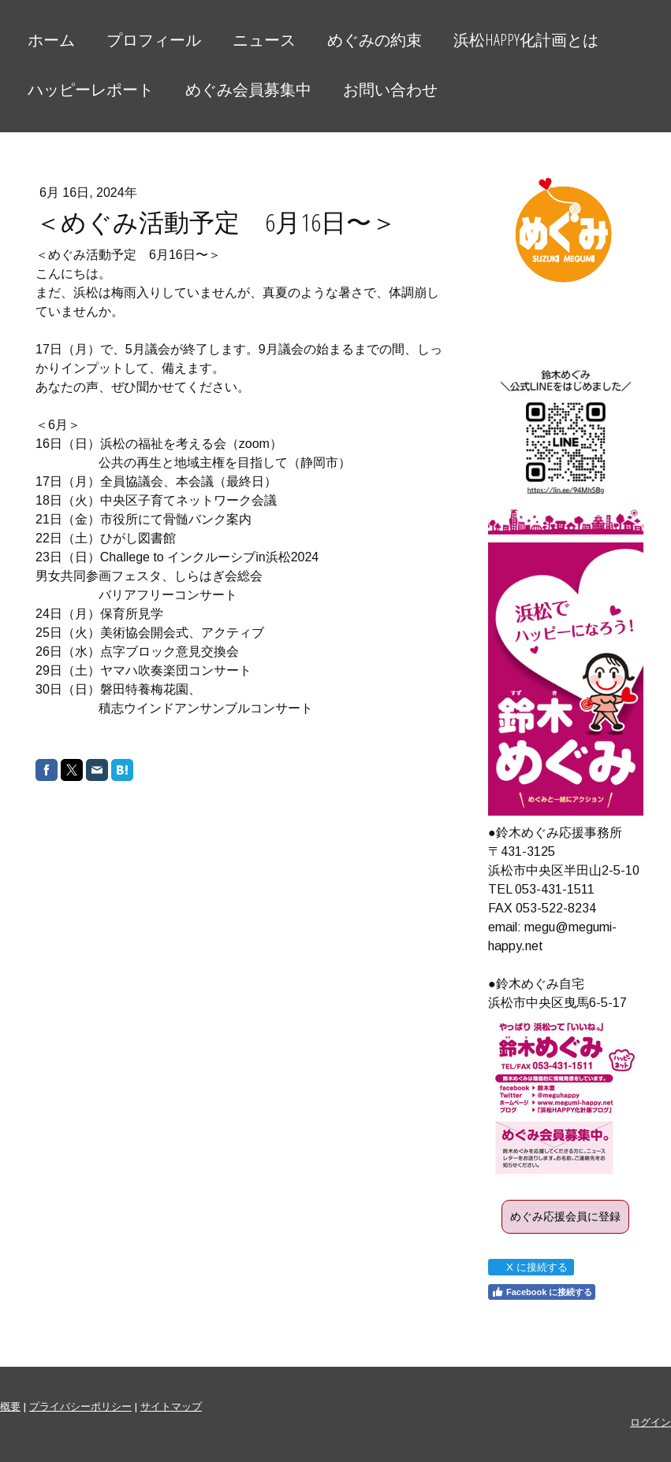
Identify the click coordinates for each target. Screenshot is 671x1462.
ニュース (264, 39)
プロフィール (153, 39)
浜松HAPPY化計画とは (525, 39)
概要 (10, 1406)
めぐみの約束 (374, 39)
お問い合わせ (390, 89)
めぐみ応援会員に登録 (565, 1216)
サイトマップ (171, 1406)
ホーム (51, 39)
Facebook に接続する (541, 1292)
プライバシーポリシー (80, 1406)
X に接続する (530, 1267)
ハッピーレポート (91, 89)
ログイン (650, 1422)
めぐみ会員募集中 (248, 89)
